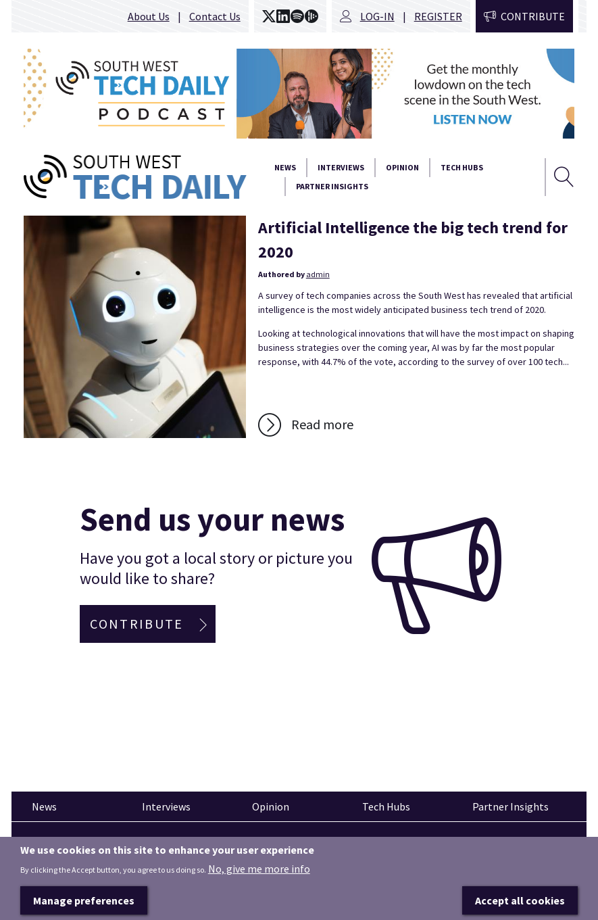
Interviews (341, 167)
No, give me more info (259, 869)
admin (318, 274)
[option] (299, 94)
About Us (149, 16)
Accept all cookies (520, 901)
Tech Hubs (462, 167)
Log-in (377, 16)
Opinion (402, 167)
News (285, 167)
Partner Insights (332, 186)
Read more (322, 424)
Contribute (533, 16)
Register (438, 16)
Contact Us (215, 16)
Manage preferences (83, 901)
